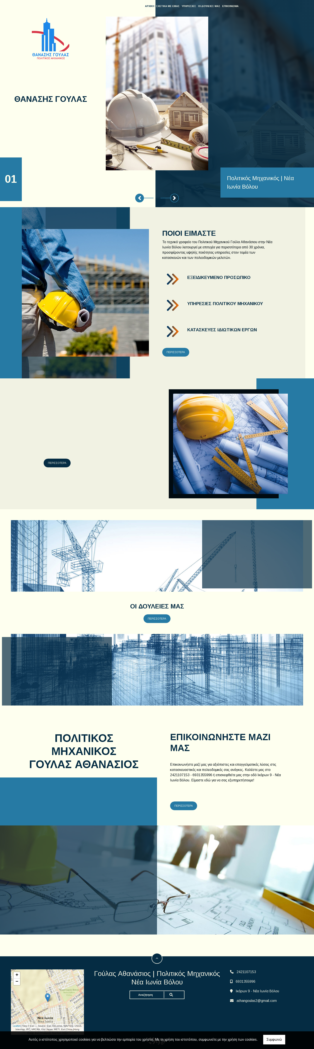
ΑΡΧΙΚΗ (150, 6)
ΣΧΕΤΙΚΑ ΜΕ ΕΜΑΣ (168, 6)
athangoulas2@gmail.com (257, 1001)
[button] (139, 198)
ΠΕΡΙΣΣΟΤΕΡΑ (176, 352)
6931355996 (245, 981)
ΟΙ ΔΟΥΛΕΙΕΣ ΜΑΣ (210, 6)
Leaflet (16, 1026)
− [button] (16, 982)
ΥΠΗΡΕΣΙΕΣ (189, 6)
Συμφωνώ (274, 1039)
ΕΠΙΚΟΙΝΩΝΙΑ (231, 6)
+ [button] (16, 975)
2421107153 (246, 972)
